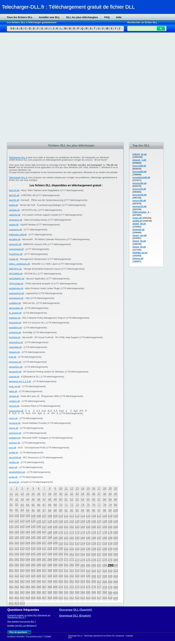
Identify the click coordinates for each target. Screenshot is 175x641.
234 (82, 548)
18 (104, 488)
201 (11, 542)
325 (33, 575)
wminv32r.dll (15, 244)
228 (49, 548)
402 (16, 597)
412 (71, 597)
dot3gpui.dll (14, 318)
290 (60, 564)
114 (82, 515)
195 (88, 537)
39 (110, 493)
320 (115, 570)
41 (11, 499)
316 (93, 570)
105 (33, 515)
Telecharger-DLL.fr (18, 157)
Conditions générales (16, 636)
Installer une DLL (49, 17)
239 (110, 548)
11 (66, 488)
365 (33, 586)
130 (60, 521)
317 (99, 570)
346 (38, 581)
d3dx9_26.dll (139, 247)
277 (99, 559)
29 (55, 493)
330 (60, 575)
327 (44, 575)
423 (22, 603)
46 (38, 499)
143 (22, 526)
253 (77, 554)
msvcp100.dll (139, 171)
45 (33, 499)
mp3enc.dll (14, 401)
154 (82, 526)
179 (110, 532)
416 (93, 597)
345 (33, 581)
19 (110, 488)
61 (11, 504)
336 (93, 576)
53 (77, 499)
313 (77, 570)
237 (99, 548)
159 (110, 526)
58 (104, 499)
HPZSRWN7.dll (16, 278)
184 (27, 537)
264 (27, 559)
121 (11, 520)
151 (66, 526)
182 (16, 537)
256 (93, 554)
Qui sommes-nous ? (34, 636)
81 (11, 510)
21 (11, 493)
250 (60, 553)
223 (22, 548)
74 (82, 504)
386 (38, 592)
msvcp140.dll (139, 183)
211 (66, 543)
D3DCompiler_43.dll (143, 212)
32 (71, 493)
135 (88, 521)
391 (66, 592)
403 (22, 597)
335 (88, 575)
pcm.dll (12, 447)
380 (115, 587)
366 (38, 586)
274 (82, 559)
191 (66, 537)
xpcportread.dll (16, 249)
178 (104, 532)
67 (44, 504)
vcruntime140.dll (141, 177)
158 (104, 526)
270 (60, 559)
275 (88, 559)
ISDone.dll (137, 258)
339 (110, 576)
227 (44, 548)
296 (93, 565)
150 (60, 526)
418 (104, 597)
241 (11, 553)
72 (71, 504)
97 (99, 510)
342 (16, 581)
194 (82, 537)
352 (71, 581)
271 (66, 559)
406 (38, 597)
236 (93, 548)
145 (33, 526)
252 (71, 554)
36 (93, 493)
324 (27, 575)
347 (44, 581)
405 (33, 597)
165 (33, 531)
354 (82, 581)
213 (77, 543)
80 (115, 504)
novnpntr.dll (14, 423)
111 (66, 515)
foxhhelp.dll (14, 337)
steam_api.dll (139, 235)
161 (11, 531)
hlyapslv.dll (14, 352)
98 (104, 510)
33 (77, 493)
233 (77, 548)
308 (49, 570)
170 (60, 532)
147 (44, 526)
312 (71, 570)
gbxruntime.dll (16, 342)
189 (55, 537)
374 (82, 586)
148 (49, 526)
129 (55, 521)
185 (33, 537)
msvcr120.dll (139, 200)
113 (77, 515)
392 (71, 592)
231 (66, 548)
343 (22, 581)
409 (55, 597)
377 (99, 586)
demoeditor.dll (16, 308)
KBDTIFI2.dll (15, 269)
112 (71, 515)
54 (82, 499)
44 (27, 499)
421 (11, 603)
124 (27, 520)
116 (93, 515)
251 (66, 553)
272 (71, 559)
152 (71, 526)
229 (55, 548)
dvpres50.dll (15, 322)
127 (44, 521)
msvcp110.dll (139, 206)
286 (38, 564)
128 (49, 521)
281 (11, 564)
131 (66, 521)
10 (60, 488)
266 (38, 559)
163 (22, 531)
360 (115, 581)
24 (27, 493)
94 (82, 510)
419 (110, 597)
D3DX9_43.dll (139, 154)
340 (115, 576)
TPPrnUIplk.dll (16, 283)
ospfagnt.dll (14, 438)
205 (33, 542)
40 (115, 493)
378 (104, 587)
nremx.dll (13, 428)
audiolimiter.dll (16, 288)
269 (55, 559)
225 (33, 548)
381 (11, 592)
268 (49, 559)
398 (104, 592)
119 (110, 515)
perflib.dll (13, 452)
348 (49, 581)
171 (66, 532)
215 (88, 543)
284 (27, 564)
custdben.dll (15, 303)
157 (99, 526)
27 (44, 493)
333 (77, 575)
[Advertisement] (25, 87)
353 (77, 581)
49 (55, 499)
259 (110, 554)
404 (27, 597)
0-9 (12, 28)
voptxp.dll (13, 224)
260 (115, 554)
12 (71, 488)
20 (115, 488)
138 (104, 521)
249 (55, 553)
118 (104, 515)
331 (66, 575)
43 (22, 499)
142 (16, 526)
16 (93, 488)
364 (27, 586)
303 (22, 570)
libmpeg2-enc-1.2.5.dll (20, 381)
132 (71, 521)
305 (33, 570)
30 (60, 493)
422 (16, 603)
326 (38, 575)
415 (88, 597)
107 (44, 515)
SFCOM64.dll (15, 273)
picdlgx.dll (14, 462)
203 (22, 542)
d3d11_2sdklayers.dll (19, 264)
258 (104, 554)
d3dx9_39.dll (139, 223)
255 (88, 554)
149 (55, 526)
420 (115, 598)
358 (104, 581)
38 (104, 493)
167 (44, 531)
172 (71, 532)
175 (88, 532)
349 (55, 581)
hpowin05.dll (15, 371)
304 (27, 570)
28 (49, 493)
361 (11, 586)
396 (93, 592)
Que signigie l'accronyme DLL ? (21, 621)
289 (55, 564)
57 (99, 499)
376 (93, 586)
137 (99, 521)
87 (44, 510)
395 (88, 592)
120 (115, 515)
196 (93, 537)
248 (49, 553)
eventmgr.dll (15, 332)
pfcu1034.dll (15, 457)
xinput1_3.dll (139, 160)
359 (110, 581)
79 (110, 504)
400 (115, 592)
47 (44, 499)
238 (104, 548)
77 (99, 504)
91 (66, 510)
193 (77, 537)
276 (93, 559)
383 (22, 592)
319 (110, 570)
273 (77, 559)
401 (11, 597)
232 (71, 548)
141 (11, 526)
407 (44, 597)
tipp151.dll (14, 195)
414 (82, 597)
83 (22, 510)
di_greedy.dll (15, 313)
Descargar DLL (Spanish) (75, 609)
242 (16, 553)
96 (93, 510)
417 (99, 597)
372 (71, 586)
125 (33, 520)
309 (55, 570)
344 (27, 581)
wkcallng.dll (14, 239)
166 (38, 531)
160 (115, 526)
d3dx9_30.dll (139, 241)
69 (55, 504)
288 (49, 564)
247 (44, 553)
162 (16, 531)
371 (66, 586)
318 (104, 570)
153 (77, 526)
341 (11, 581)
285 (33, 564)
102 (16, 515)
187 (44, 537)
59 (110, 499)
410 (60, 597)
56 (93, 499)
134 (82, 521)
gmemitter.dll (15, 347)
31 (66, 493)
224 (27, 548)
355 (88, 581)
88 (49, 510)
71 (66, 504)
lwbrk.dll (13, 391)
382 (16, 592)
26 (38, 493)
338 (104, 576)
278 (104, 559)
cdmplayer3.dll (16, 298)
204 (27, 542)
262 (16, 559)
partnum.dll (14, 443)
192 (71, 537)
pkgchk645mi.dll (17, 472)
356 (93, 581)
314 (82, 570)
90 (60, 510)
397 (99, 592)
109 (55, 515)
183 (22, 537)
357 (99, 581)
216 (93, 543)
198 (104, 537)
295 (88, 565)
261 (11, 559)
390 (60, 592)
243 (22, 553)
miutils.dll (13, 259)
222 (16, 548)
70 (60, 504)
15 (88, 488)
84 (27, 510)
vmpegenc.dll (15, 220)
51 (66, 499)
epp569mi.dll (15, 327)
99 (110, 510)
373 (77, 586)
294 (82, 565)
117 (99, 515)
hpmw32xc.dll (15, 367)
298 (104, 565)
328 (49, 575)
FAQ (107, 17)
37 (99, 493)
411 (66, 597)
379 (110, 587)
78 (104, 504)
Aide (119, 17)
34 (82, 493)
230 (60, 548)
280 (115, 559)
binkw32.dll (138, 229)
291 (66, 564)
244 (27, 553)
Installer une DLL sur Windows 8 (22, 626)
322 (16, 575)
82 (16, 510)
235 (88, 548)
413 (77, 597)
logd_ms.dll (14, 386)
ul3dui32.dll (14, 215)
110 (60, 515)
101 (11, 515)
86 (38, 510)
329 (55, 575)
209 (55, 542)
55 (88, 499)
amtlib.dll (137, 221)
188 (49, 537)
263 (22, 559)
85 (33, 510)
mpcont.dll (14, 406)
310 (60, 570)
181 (11, 537)
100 (115, 510)
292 (71, 564)
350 (60, 581)
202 (16, 542)
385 (33, 592)
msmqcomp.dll (16, 411)
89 (55, 510)
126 (38, 521)
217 (99, 543)
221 (11, 548)
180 (115, 532)
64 (27, 504)
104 (27, 515)
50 (60, 499)
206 (38, 542)
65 (33, 504)
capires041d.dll (16, 293)
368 (49, 586)
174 (82, 532)
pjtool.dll (13, 467)
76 (93, 504)
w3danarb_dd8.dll (18, 234)
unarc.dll (137, 218)
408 (49, 597)
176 (93, 532)
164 (27, 531)
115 (88, 515)
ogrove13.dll (15, 433)
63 (22, 504)
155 (88, 526)
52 (71, 499)
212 (71, 543)
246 (38, 553)
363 (22, 586)
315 (88, 570)
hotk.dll (12, 357)
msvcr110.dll (139, 189)
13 (77, 488)
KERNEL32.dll (139, 252)
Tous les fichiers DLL (20, 17)
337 (99, 576)
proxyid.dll (14, 482)
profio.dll (13, 477)
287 (44, 564)
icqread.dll (14, 376)
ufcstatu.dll (14, 210)
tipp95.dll (13, 205)
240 (115, 548)
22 (16, 493)
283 (22, 564)
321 (11, 575)
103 (22, 515)
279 (110, 559)
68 (49, 504)
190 (60, 537)
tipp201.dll (14, 200)
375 (88, 586)
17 (99, 488)
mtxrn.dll (13, 418)
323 (22, 575)
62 (16, 504)
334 (82, 575)
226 (38, 548)
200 (115, 537)
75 (88, 504)
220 (115, 543)
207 (44, 542)
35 (88, 493)
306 (38, 570)
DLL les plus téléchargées (82, 17)
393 (77, 592)
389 (55, 592)
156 (93, 526)
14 (82, 488)
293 (77, 564)
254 (82, 554)
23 (22, 493)
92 (71, 510)
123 (22, 520)
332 (71, 575)
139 (110, 521)
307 (44, 570)
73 (77, 504)
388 (49, 592)
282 (16, 564)
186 (38, 537)
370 (60, 586)
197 (99, 537)
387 (44, 592)
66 (38, 504)
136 (93, 521)
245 (33, 553)
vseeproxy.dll (15, 229)
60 (115, 499)
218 (104, 543)
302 (16, 570)
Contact (48, 636)
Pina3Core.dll (15, 254)
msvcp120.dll (139, 194)
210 (60, 543)
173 (77, 532)
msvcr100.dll (139, 166)
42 (16, 499)
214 (82, 543)
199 (110, 537)
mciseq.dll (14, 396)
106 (38, 515)
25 (33, 493)
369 (55, 586)
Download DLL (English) (75, 615)
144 (27, 526)
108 (49, 515)
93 (77, 510)
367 (44, 586)
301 (11, 570)
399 (110, 592)
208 (49, 542)
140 (115, 521)
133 (77, 521)
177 (99, 532)
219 (110, 543)
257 (99, 554)
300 (115, 565)
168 (49, 532)
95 (88, 510)
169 (55, 532)
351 (66, 581)
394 (82, 592)
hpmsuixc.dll (15, 362)
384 (27, 592)
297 (99, 565)
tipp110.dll (14, 190)
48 (49, 499)
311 (66, 570)
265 (33, 559)
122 (16, 520)
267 (44, 559)
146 (38, 526)
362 (16, 586)
